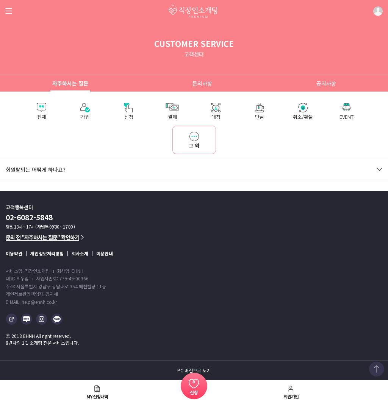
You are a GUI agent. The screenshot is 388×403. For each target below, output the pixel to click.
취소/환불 (303, 111)
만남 (259, 111)
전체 (41, 111)
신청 (128, 111)
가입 (85, 111)
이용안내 (104, 253)
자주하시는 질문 (70, 83)
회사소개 (80, 253)
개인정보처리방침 (47, 253)
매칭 (216, 111)
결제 (172, 111)
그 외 (186, 137)
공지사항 (326, 83)
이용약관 (14, 253)
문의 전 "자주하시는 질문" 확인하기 (45, 237)
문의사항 (202, 83)
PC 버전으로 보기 (194, 370)
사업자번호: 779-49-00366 (62, 278)
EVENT (347, 111)
